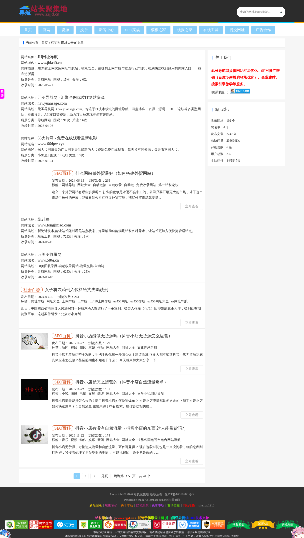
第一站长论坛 (168, 185)
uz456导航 (137, 301)
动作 (83, 440)
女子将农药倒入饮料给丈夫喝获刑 (76, 289)
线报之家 (184, 30)
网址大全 (84, 185)
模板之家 (158, 30)
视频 (74, 440)
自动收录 (115, 185)
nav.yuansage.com (52, 103)
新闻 (65, 347)
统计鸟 (44, 219)
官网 (46, 30)
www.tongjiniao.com (54, 225)
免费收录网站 (146, 185)
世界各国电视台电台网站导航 (159, 440)
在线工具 (210, 30)
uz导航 (82, 301)
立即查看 (191, 206)
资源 (65, 30)
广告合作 (263, 30)
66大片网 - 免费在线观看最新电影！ (69, 138)
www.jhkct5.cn (50, 62)
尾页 (104, 476)
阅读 (83, 347)
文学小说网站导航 (150, 393)
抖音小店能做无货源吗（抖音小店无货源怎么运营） (123, 336)
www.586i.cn (48, 260)
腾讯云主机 (156, 518)
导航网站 (44, 79)
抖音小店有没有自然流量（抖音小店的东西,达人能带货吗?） (131, 428)
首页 (28, 30)
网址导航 (68, 185)
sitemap (203, 505)
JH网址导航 (48, 57)
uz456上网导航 (100, 301)
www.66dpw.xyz (51, 144)
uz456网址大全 (158, 301)
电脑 (83, 393)
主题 (91, 347)
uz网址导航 (179, 301)
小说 (65, 393)
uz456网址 (120, 301)
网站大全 (113, 347)
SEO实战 (132, 30)
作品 (100, 347)
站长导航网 (173, 499)
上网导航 (68, 301)
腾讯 (74, 393)
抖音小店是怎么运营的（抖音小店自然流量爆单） (121, 382)
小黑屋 (43, 155)
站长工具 (44, 236)
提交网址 (237, 30)
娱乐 (84, 30)
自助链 (129, 185)
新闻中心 (106, 30)
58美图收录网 (50, 254)
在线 (74, 347)
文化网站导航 (147, 347)
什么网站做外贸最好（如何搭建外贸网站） (115, 173)
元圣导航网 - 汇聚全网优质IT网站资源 (71, 97)
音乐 (65, 440)
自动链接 (99, 185)
